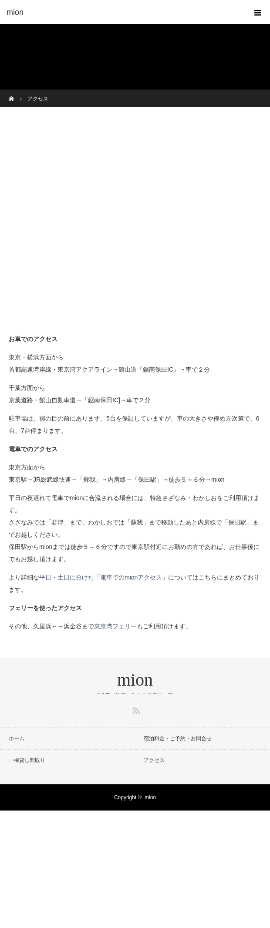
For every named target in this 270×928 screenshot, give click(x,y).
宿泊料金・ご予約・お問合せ (178, 738)
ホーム (16, 738)
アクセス (154, 760)
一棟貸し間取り (27, 760)
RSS (135, 709)
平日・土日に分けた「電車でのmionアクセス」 (103, 577)
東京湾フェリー (115, 626)
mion (135, 680)
